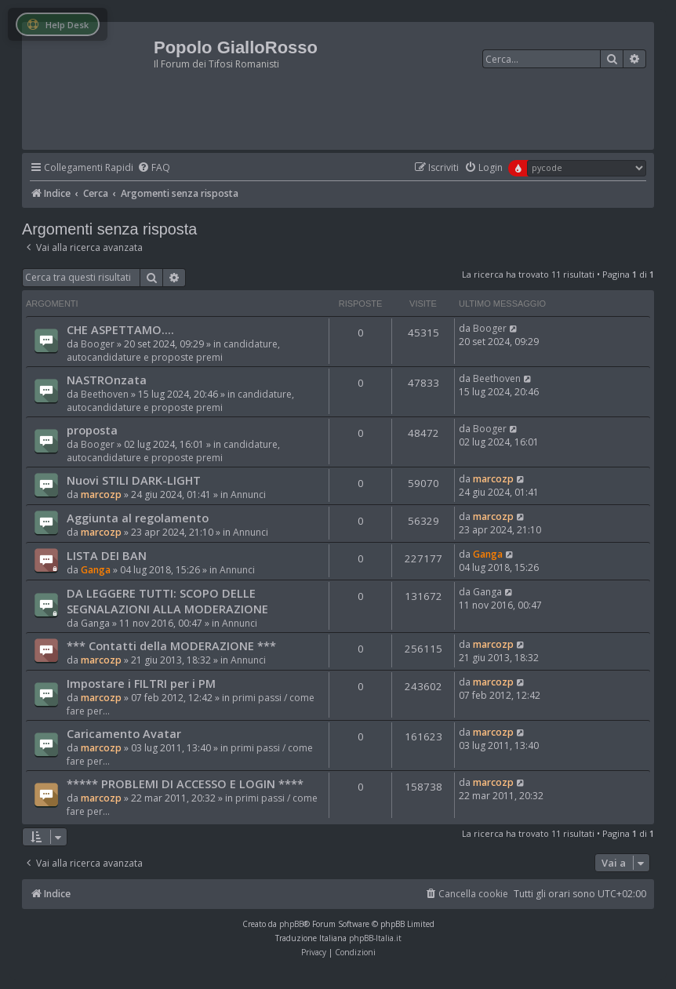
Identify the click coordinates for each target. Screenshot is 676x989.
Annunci (248, 494)
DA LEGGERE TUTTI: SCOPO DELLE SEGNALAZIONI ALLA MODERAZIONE (167, 600)
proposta (92, 430)
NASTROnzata (107, 379)
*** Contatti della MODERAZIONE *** (171, 645)
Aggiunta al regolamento (138, 517)
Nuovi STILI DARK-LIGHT (134, 480)
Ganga (96, 569)
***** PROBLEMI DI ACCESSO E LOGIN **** (185, 783)
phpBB (291, 923)
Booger (97, 344)
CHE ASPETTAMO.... (120, 329)
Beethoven (105, 394)
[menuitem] (153, 168)
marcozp (101, 494)
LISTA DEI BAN (107, 555)
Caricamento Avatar (124, 733)
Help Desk (58, 25)
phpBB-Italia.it (375, 938)
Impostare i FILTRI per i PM (141, 683)
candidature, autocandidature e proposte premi (173, 350)
